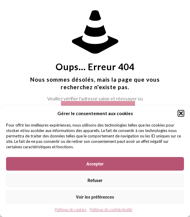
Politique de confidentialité (111, 209)
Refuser (95, 180)
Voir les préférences (95, 197)
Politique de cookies (71, 209)
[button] (181, 113)
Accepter (95, 164)
